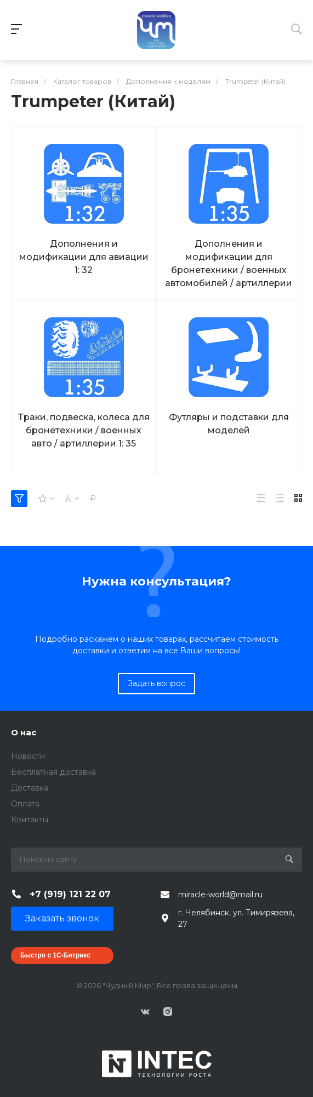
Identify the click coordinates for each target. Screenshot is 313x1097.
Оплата (25, 804)
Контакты (29, 820)
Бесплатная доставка (53, 772)
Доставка (29, 788)
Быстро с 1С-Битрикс (55, 955)
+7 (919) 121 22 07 (70, 894)
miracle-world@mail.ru (220, 894)
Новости (28, 756)
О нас (23, 732)
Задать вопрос (156, 683)
